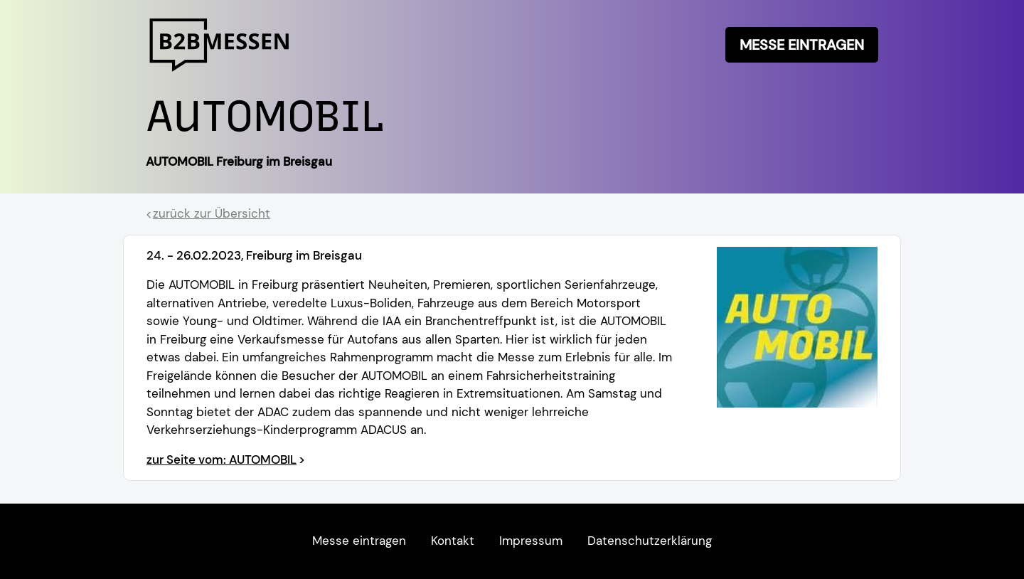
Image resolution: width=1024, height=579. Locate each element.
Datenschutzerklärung (649, 540)
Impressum (530, 540)
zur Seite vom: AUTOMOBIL (221, 459)
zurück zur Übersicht (211, 213)
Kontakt (452, 540)
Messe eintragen (802, 45)
